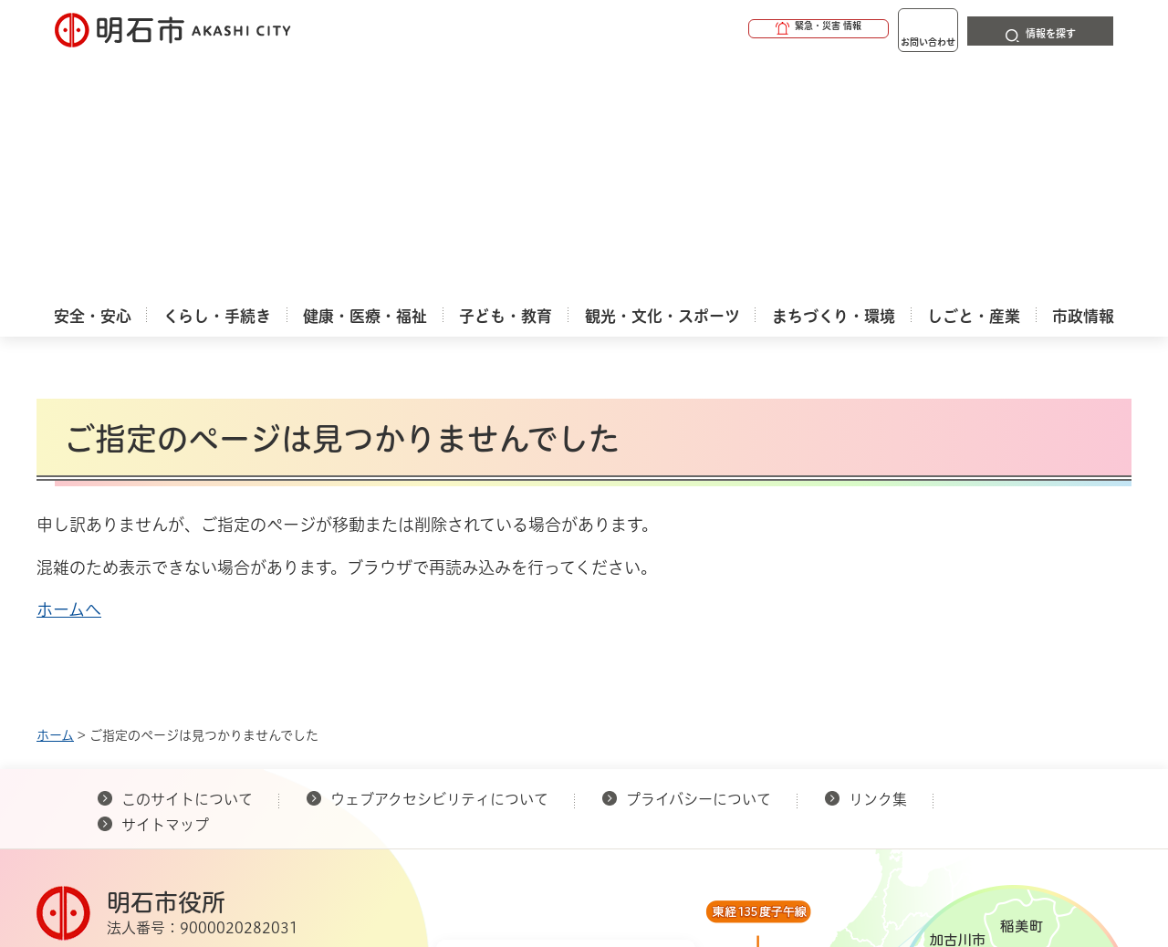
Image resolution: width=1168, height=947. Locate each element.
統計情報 (639, 856)
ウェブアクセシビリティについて (439, 559)
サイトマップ (165, 585)
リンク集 (878, 559)
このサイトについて (187, 559)
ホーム (55, 495)
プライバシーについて (698, 559)
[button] (748, 29)
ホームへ (68, 369)
